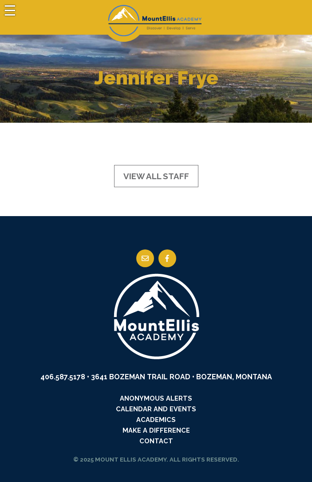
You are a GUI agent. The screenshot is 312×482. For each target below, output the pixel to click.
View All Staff (156, 176)
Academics (156, 419)
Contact (156, 441)
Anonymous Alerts (156, 398)
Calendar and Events (156, 409)
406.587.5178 (62, 377)
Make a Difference (156, 430)
